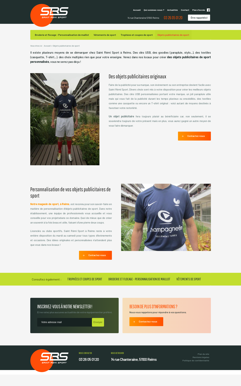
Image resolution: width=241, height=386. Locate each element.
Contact (185, 10)
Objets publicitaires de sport (173, 34)
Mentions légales (201, 368)
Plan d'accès (198, 10)
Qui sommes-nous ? (154, 10)
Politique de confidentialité (195, 371)
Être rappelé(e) (199, 17)
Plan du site (203, 365)
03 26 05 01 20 (173, 17)
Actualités (172, 10)
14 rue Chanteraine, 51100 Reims (134, 370)
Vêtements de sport (105, 34)
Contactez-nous (193, 147)
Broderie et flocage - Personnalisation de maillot (62, 34)
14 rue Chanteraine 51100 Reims (143, 17)
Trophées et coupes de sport (137, 34)
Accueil (137, 10)
